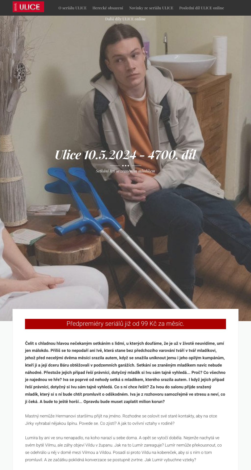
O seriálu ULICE (73, 7)
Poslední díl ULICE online (201, 7)
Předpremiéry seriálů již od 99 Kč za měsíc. (126, 323)
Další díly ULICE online (125, 18)
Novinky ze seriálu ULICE (151, 7)
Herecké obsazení (108, 7)
